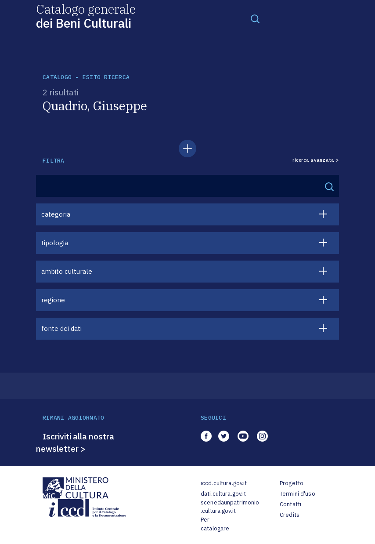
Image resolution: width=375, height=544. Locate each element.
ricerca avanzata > (315, 160)
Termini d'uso (297, 493)
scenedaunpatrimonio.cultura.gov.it (230, 507)
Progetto (291, 483)
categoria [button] (55, 214)
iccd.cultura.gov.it (224, 483)
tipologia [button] (54, 243)
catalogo (57, 77)
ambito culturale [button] (66, 271)
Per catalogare (215, 524)
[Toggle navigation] (255, 18)
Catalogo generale (86, 15)
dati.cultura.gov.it (223, 493)
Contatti (290, 504)
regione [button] (53, 300)
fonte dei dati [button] (61, 328)
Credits (289, 515)
